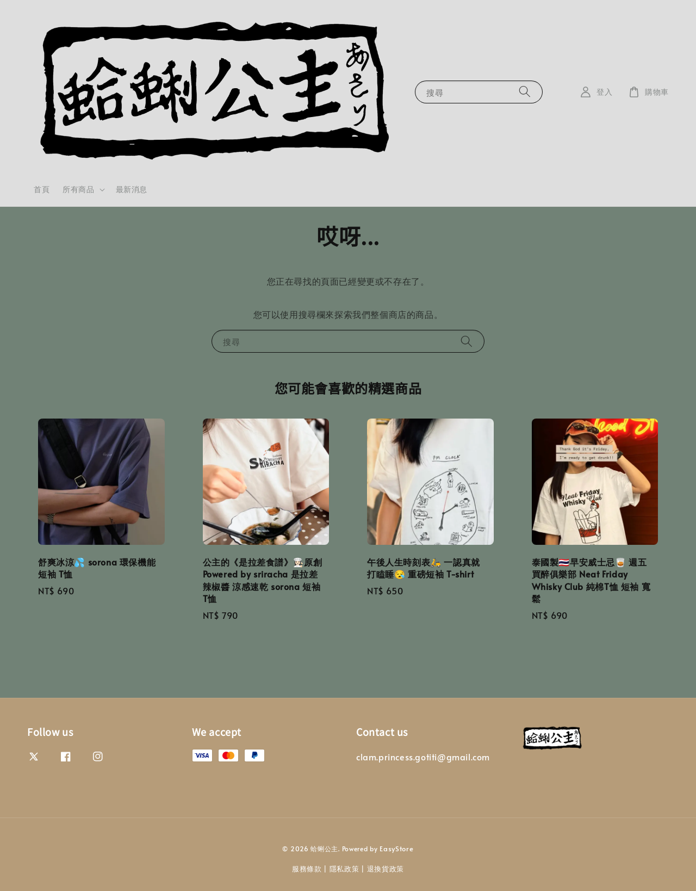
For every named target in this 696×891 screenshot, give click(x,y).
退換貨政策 (386, 869)
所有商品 (78, 189)
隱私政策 (344, 869)
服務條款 (307, 869)
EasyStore (396, 848)
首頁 (41, 189)
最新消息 (131, 189)
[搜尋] (524, 91)
